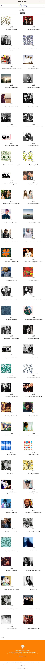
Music (11, 26)
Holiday (33, 586)
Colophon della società (6, 664)
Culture (33, 431)
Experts (33, 238)
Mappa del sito (22, 665)
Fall (11, 219)
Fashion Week (11, 528)
